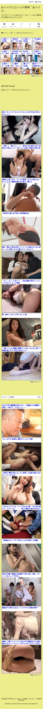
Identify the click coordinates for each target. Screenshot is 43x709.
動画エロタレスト (37, 76)
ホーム (5, 33)
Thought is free (33, 703)
